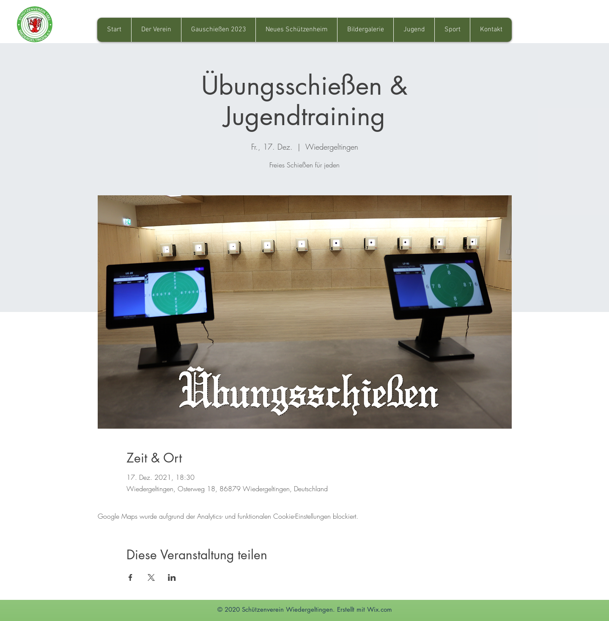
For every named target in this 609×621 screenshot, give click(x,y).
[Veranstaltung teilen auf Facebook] (130, 577)
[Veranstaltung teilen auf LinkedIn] (172, 577)
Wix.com (379, 609)
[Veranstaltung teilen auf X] (151, 577)
